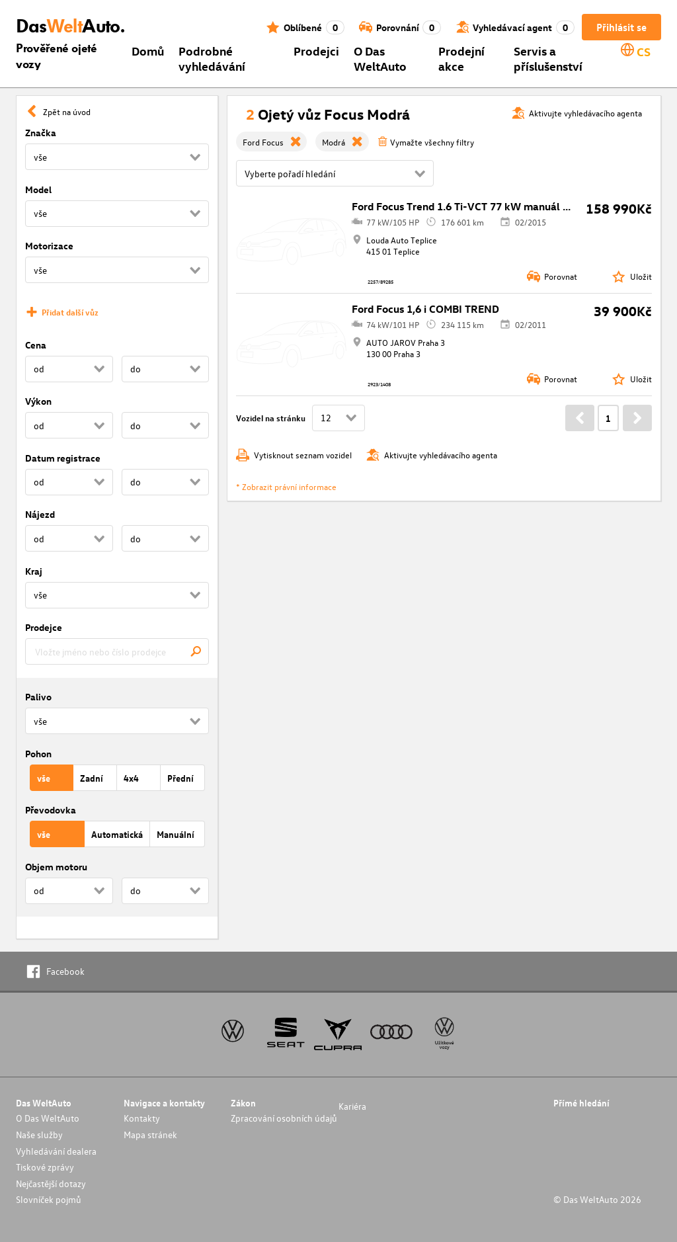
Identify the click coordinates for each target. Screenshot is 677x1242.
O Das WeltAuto (380, 58)
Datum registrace (62, 458)
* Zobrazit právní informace (286, 486)
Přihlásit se (621, 27)
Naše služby (39, 1134)
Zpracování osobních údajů (284, 1118)
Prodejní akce (461, 58)
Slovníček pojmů (48, 1199)
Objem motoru (56, 866)
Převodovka (50, 810)
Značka (40, 132)
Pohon (38, 753)
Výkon (38, 401)
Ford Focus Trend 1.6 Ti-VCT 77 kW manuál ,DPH (469, 206)
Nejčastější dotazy (51, 1183)
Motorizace (49, 245)
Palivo (38, 696)
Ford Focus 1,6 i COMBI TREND (425, 308)
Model (38, 189)
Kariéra (352, 1106)
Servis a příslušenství (548, 58)
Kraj (33, 571)
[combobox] (117, 651)
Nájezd (40, 514)
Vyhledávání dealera (56, 1151)
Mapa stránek (150, 1134)
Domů (148, 50)
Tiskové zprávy (45, 1167)
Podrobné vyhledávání (212, 58)
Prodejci (316, 50)
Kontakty (142, 1118)
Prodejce (43, 627)
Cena (35, 345)
